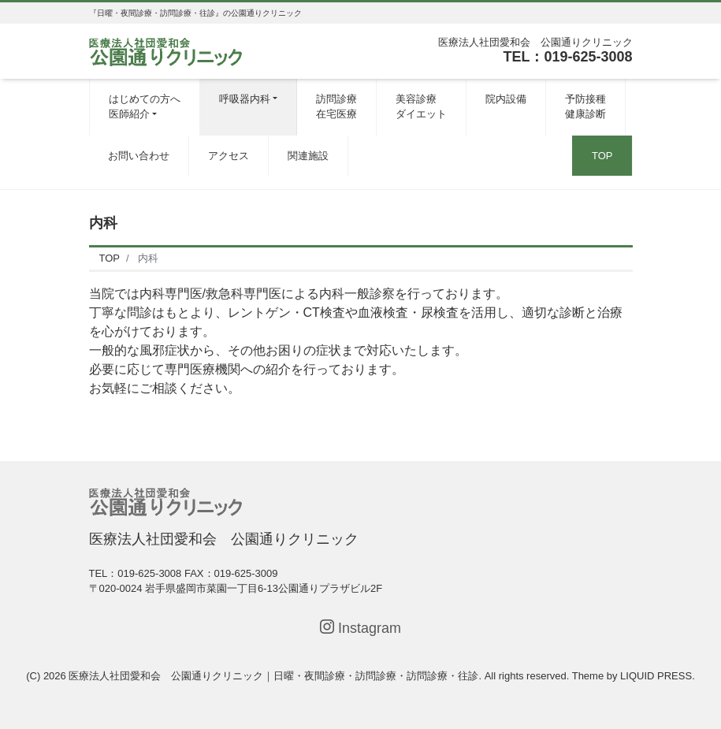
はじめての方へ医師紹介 (144, 107)
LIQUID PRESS (656, 676)
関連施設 (308, 156)
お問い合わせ (138, 156)
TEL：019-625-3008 (567, 57)
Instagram (360, 627)
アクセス (228, 156)
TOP (602, 156)
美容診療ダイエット (421, 107)
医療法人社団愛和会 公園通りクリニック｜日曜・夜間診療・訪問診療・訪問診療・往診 (273, 676)
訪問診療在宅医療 (336, 107)
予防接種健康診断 (585, 107)
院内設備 (505, 99)
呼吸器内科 (244, 99)
